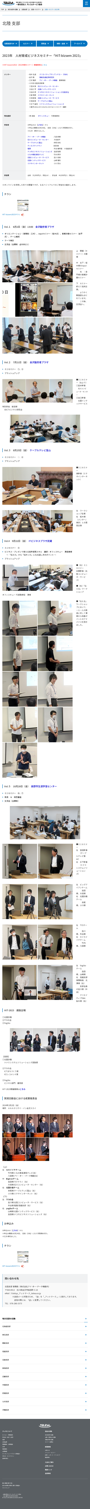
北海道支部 (6, 1326)
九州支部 (5, 1401)
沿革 (3, 1446)
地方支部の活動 (13, 9)
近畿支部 (5, 1376)
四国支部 (5, 1393)
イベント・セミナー (50, 1452)
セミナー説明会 (49, 1442)
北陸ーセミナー (36, 9)
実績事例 (4, 1449)
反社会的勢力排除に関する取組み (11, 1485)
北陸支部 (24, 9)
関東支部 (5, 1343)
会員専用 (48, 1473)
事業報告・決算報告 (7, 1444)
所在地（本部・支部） (8, 1437)
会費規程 (4, 1451)
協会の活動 (48, 1431)
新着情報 (48, 1447)
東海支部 (5, 1368)
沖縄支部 (5, 1410)
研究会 (43, 43)
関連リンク (48, 1470)
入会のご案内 (49, 1462)
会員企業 (4, 1442)
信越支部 (5, 1351)
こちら (44, 65)
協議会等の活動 (49, 1439)
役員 (3, 1439)
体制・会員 (61, 43)
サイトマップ (5, 1488)
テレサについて (7, 1431)
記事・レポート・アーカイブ (52, 1455)
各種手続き (5, 1458)
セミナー (26, 43)
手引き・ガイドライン (8, 1456)
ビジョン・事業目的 (7, 1435)
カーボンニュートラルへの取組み (11, 1454)
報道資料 (47, 1457)
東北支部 (5, 1335)
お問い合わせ (49, 1466)
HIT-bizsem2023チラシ (13, 214)
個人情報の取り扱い (7, 1483)
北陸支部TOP (9, 43)
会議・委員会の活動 (50, 1437)
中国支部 (5, 1385)
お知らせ (47, 1450)
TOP (2, 9)
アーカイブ (78, 43)
